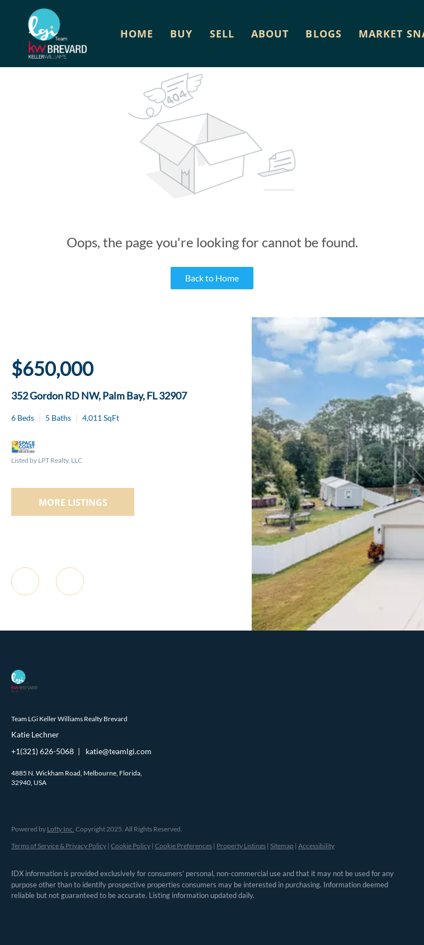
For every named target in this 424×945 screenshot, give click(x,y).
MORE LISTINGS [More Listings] (73, 502)
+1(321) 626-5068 (42, 751)
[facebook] (24, 914)
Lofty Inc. (60, 829)
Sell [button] (222, 33)
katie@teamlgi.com (119, 751)
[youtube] (154, 914)
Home (136, 33)
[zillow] (89, 914)
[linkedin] (57, 914)
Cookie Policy (130, 845)
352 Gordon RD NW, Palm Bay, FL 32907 (99, 395)
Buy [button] (181, 33)
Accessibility (316, 845)
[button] (57, 33)
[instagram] (122, 914)
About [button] (270, 33)
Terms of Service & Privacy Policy (58, 845)
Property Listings (241, 845)
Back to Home (212, 277)
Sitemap (282, 845)
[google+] (186, 914)
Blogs (323, 33)
